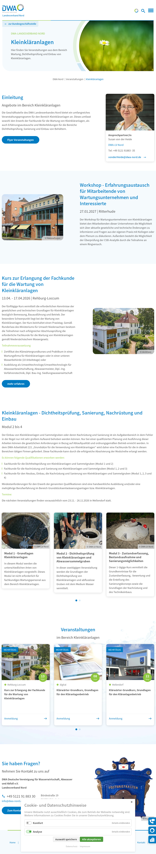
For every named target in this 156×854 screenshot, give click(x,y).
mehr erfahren (15, 384)
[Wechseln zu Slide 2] (80, 600)
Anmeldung (11, 718)
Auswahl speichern (66, 839)
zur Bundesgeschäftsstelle (22, 23)
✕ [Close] (132, 802)
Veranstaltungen (74, 79)
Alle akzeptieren (91, 839)
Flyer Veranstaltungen (20, 140)
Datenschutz (71, 846)
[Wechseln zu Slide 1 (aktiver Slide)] (76, 600)
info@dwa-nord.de (12, 801)
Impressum (85, 846)
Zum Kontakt (15, 810)
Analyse (37, 831)
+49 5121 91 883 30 (21, 796)
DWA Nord (58, 79)
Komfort (38, 823)
